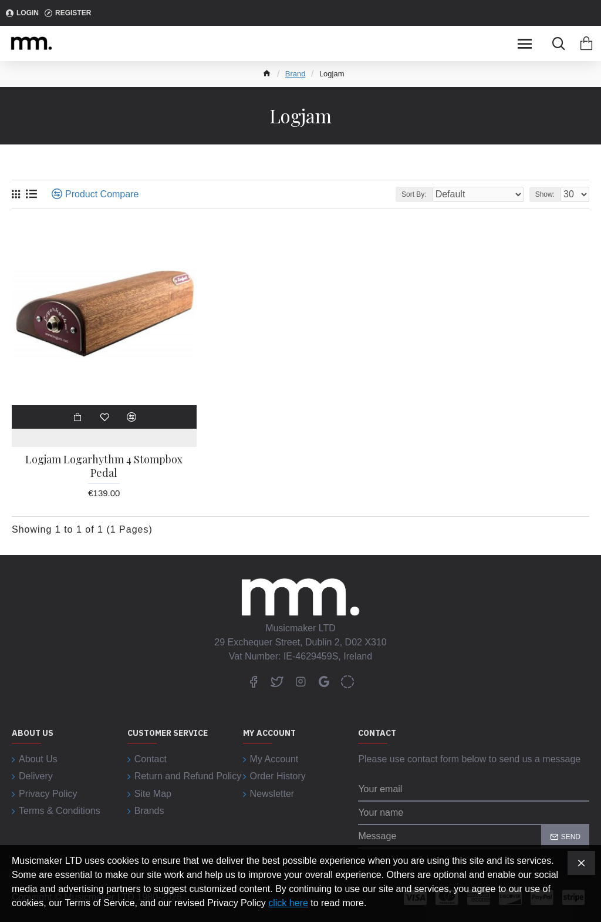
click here (288, 903)
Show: (545, 194)
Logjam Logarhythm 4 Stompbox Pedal (104, 466)
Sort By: (414, 194)
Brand (295, 73)
